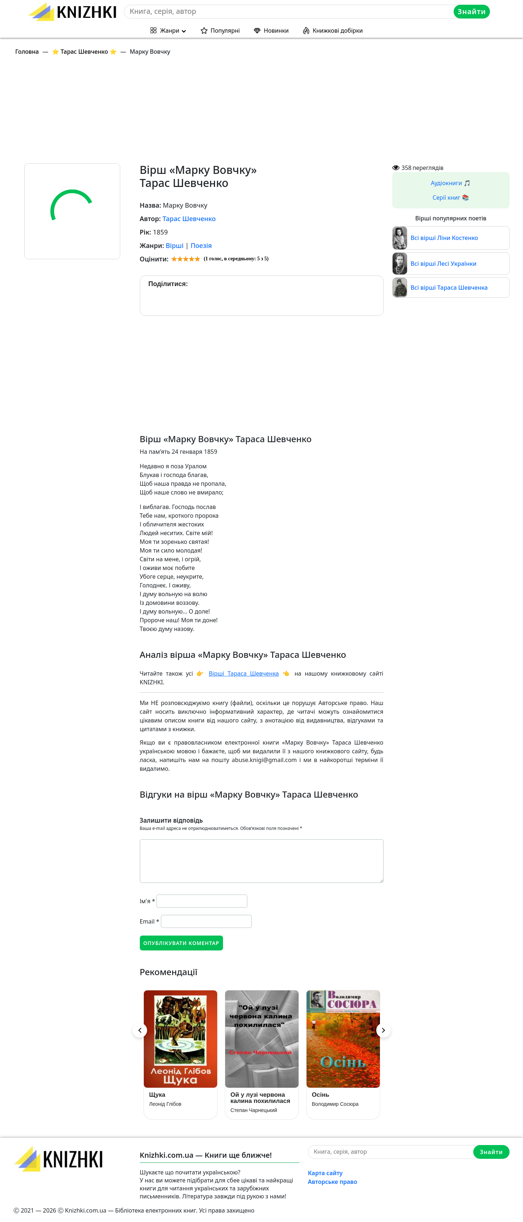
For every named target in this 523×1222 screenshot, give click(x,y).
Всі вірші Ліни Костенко (444, 238)
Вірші (174, 245)
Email (149, 921)
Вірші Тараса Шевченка (244, 673)
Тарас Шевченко (189, 218)
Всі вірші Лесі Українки (444, 264)
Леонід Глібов (165, 1104)
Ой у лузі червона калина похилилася (261, 1098)
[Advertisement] (231, 112)
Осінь (320, 1095)
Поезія (201, 245)
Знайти (472, 11)
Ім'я (147, 901)
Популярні (225, 30)
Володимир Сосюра (335, 1104)
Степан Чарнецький (254, 1110)
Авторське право (332, 1182)
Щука (157, 1095)
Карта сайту (325, 1173)
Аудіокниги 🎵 (451, 183)
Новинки (276, 30)
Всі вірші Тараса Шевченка (449, 288)
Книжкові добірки (338, 30)
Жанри (169, 30)
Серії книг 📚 (451, 197)
